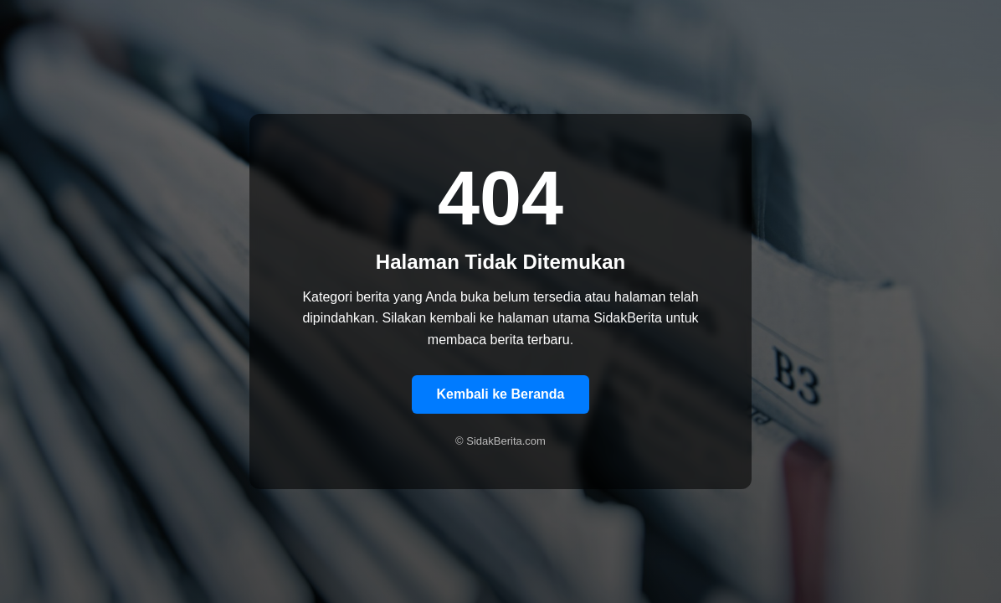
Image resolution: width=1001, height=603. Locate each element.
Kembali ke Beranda (501, 394)
